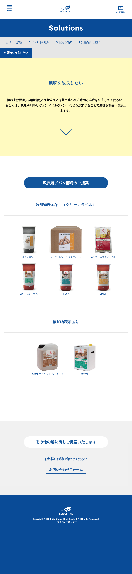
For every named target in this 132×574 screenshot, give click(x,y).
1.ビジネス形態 (12, 42)
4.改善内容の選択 (89, 42)
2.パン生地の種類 (39, 42)
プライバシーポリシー (66, 522)
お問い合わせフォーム (66, 469)
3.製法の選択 (64, 42)
